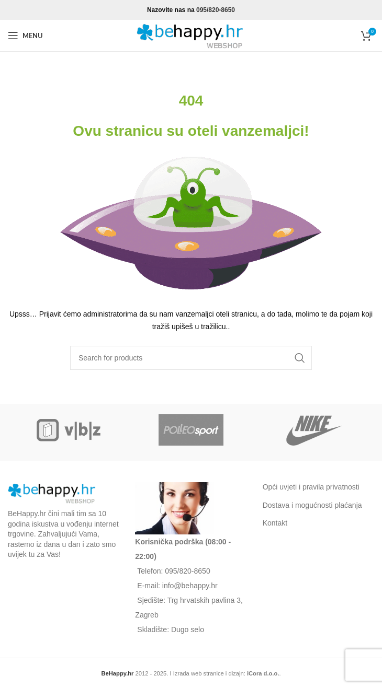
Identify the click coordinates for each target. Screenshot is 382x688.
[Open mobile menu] (25, 35)
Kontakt (275, 523)
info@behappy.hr (190, 585)
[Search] (191, 358)
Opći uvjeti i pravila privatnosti (311, 487)
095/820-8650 (215, 10)
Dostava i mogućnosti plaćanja (312, 505)
